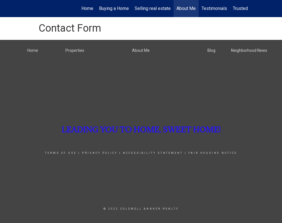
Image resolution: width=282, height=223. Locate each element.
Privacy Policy (100, 153)
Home (87, 8)
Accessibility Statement (153, 153)
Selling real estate (153, 8)
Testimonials (214, 8)
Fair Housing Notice (212, 153)
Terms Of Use (61, 153)
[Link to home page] (37, 8)
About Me (186, 8)
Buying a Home (114, 8)
